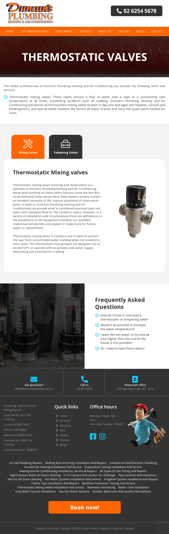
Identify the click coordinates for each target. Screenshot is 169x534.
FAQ (62, 430)
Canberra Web (89, 528)
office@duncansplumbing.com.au (34, 388)
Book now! (84, 507)
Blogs (63, 445)
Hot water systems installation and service (73, 479)
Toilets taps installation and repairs (55, 483)
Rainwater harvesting (101, 487)
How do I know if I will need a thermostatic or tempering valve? (124, 317)
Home (10, 31)
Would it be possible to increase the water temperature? (123, 327)
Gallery (123, 31)
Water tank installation (133, 487)
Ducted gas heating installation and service (53, 467)
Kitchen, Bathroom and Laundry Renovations (122, 491)
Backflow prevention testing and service (108, 483)
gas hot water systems (74, 491)
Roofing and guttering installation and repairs (75, 463)
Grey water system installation (35, 491)
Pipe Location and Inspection (137, 475)
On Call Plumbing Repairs (25, 463)
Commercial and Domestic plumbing (133, 463)
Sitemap (129, 528)
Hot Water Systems (34, 31)
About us (104, 31)
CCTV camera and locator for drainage (89, 475)
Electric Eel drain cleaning (25, 479)
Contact (157, 31)
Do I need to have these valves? (122, 348)
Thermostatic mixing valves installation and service (50, 487)
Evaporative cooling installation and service (113, 467)
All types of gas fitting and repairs (123, 471)
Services (85, 31)
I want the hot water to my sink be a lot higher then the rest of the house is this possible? (125, 339)
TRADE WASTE (63, 31)
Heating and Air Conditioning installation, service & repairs (58, 471)
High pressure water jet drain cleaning (35, 475)
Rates (140, 31)
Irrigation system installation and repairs (131, 479)
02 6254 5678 (84, 388)
